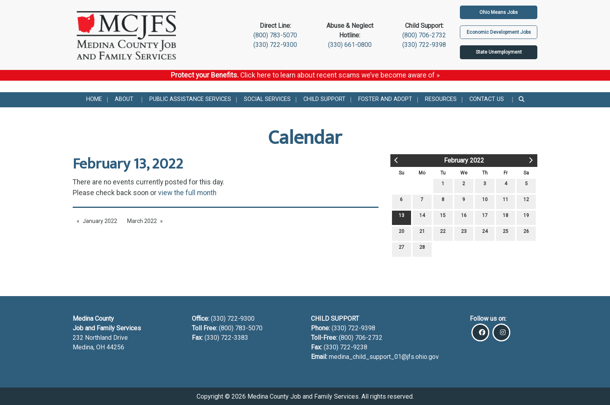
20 (401, 233)
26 (526, 233)
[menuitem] (94, 99)
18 (505, 217)
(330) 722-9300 (275, 44)
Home (94, 99)
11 (505, 201)
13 (401, 217)
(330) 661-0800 (350, 44)
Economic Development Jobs (499, 32)
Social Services (267, 99)
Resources (441, 99)
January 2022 (100, 221)
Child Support (324, 99)
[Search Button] (522, 99)
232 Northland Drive (100, 337)
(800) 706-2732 (424, 35)
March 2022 (142, 221)
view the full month (187, 193)
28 (422, 249)
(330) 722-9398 (424, 44)
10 (485, 201)
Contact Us (486, 99)
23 (464, 233)
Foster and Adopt (385, 99)
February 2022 (464, 160)
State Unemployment (499, 52)
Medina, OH (89, 347)
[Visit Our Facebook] (480, 332)
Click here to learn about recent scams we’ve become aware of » (340, 75)
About (124, 99)
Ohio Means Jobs (498, 12)
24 (485, 233)
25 (505, 233)
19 (526, 217)
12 (526, 201)
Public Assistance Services (190, 99)
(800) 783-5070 (275, 35)
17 (485, 217)
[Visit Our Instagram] (501, 332)
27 (401, 249)
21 (422, 233)
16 (464, 217)
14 (422, 217)
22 (443, 233)
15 (443, 217)
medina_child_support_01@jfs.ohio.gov (384, 356)
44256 (115, 347)
